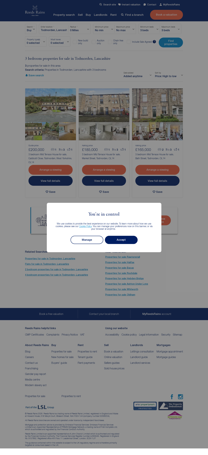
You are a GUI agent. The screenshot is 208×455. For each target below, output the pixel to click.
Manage (87, 239)
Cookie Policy (85, 226)
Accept (121, 239)
